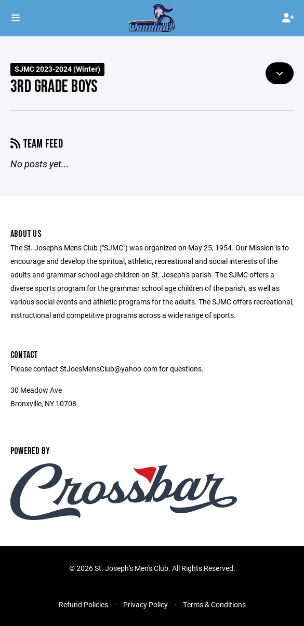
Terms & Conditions (214, 604)
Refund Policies (83, 604)
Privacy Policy (145, 604)
